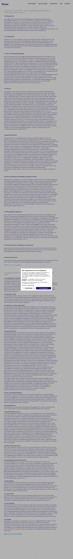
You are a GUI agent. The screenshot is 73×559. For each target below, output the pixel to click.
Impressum (24, 285)
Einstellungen (28, 288)
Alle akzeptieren (43, 288)
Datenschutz (31, 285)
